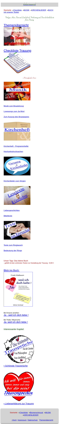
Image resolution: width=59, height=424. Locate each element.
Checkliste (17, 10)
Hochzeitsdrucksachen (13, 151)
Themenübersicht (46, 420)
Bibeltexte (8, 216)
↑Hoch (14, 420)
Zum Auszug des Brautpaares (16, 117)
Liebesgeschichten (12, 210)
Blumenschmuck (36, 413)
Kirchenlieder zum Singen (15, 181)
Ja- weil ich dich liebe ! (16, 322)
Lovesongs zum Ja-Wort (14, 111)
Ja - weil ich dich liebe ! (16, 315)
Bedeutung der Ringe (13, 250)
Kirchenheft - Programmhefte (16, 146)
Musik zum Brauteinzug (14, 106)
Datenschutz (33, 420)
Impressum (22, 420)
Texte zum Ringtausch (13, 245)
